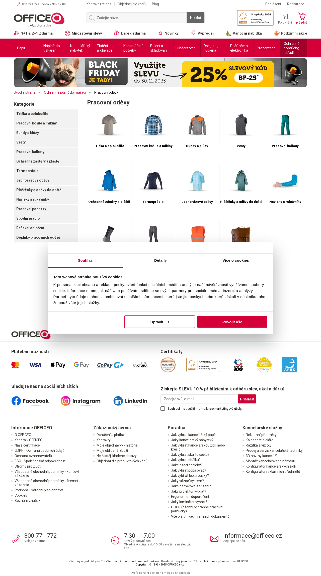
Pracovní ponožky (31, 209)
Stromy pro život (28, 466)
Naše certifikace (27, 445)
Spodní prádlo (28, 218)
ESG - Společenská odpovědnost (40, 461)
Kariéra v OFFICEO (29, 440)
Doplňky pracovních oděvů (38, 237)
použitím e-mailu (197, 408)
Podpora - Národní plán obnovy (39, 490)
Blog (155, 4)
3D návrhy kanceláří (261, 456)
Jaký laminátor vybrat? (189, 502)
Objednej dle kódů (132, 4)
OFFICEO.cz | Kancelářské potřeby (48, 20)
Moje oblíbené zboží (112, 451)
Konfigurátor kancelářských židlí (271, 466)
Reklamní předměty (261, 435)
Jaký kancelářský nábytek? (192, 440)
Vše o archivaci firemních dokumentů (200, 516)
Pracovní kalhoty (30, 152)
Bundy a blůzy (27, 133)
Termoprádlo (27, 171)
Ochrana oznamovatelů (33, 456)
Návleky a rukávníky (32, 199)
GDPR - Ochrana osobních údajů (39, 451)
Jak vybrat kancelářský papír (193, 435)
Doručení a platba (110, 435)
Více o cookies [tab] (235, 260)
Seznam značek (27, 501)
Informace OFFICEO (31, 427)
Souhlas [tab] (85, 260)
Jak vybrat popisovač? (188, 470)
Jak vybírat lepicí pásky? (190, 476)
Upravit (160, 322)
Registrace (295, 4)
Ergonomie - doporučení (190, 497)
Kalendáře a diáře (259, 440)
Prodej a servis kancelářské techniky (274, 451)
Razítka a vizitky (258, 445)
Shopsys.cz (182, 572)
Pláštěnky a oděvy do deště (38, 190)
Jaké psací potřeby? (187, 465)
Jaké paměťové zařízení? (191, 486)
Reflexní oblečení (30, 228)
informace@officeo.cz (252, 535)
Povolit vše (232, 322)
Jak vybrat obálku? (186, 460)
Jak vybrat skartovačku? (190, 455)
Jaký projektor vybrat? (188, 491)
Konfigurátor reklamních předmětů (273, 472)
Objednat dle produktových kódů (122, 461)
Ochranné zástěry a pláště (37, 161)
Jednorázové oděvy (32, 180)
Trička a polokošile (32, 114)
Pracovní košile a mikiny (36, 123)
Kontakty (104, 440)
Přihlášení (273, 4)
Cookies (21, 495)
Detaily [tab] (160, 260)
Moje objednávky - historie (117, 445)
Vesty (21, 142)
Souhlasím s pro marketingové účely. (205, 408)
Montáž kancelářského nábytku (270, 461)
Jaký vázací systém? (187, 481)
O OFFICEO (23, 435)
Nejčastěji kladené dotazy (117, 456)
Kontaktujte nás (99, 4)
